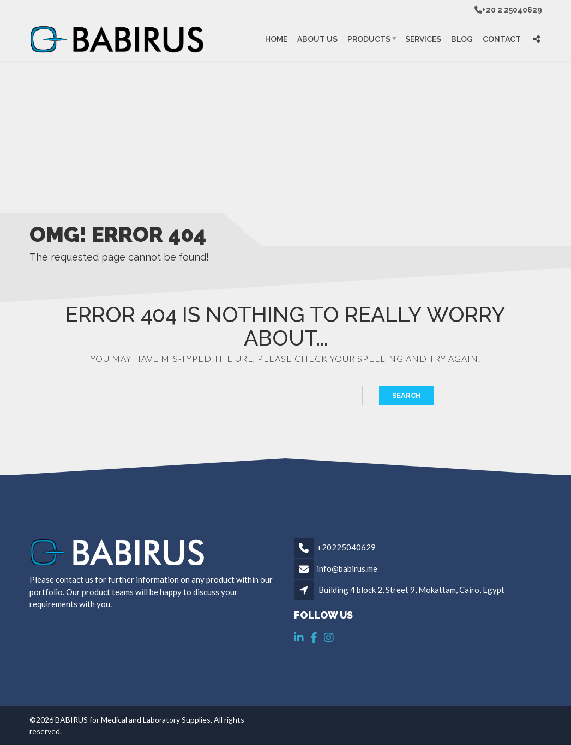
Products (368, 39)
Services (423, 39)
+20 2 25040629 (512, 9)
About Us (317, 39)
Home (276, 39)
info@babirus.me (347, 568)
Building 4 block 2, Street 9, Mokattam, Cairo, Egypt (411, 590)
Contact (502, 39)
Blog (462, 39)
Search (406, 395)
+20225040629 (346, 547)
